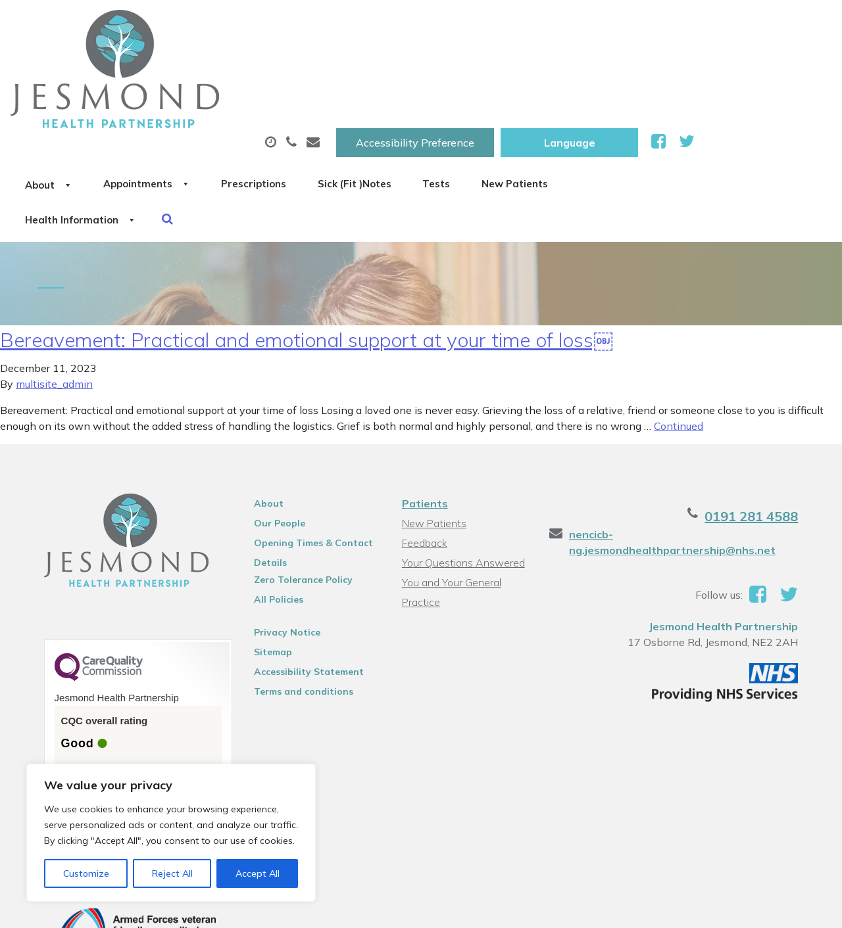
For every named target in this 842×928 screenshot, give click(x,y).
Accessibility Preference (552, 24)
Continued (678, 336)
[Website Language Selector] (706, 24)
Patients (424, 414)
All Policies (273, 510)
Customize (86, 873)
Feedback (424, 453)
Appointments (311, 65)
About (192, 65)
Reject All (172, 873)
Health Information (226, 111)
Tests (662, 65)
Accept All (257, 873)
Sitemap (268, 562)
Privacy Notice (282, 543)
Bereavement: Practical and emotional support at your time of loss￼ (306, 250)
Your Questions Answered (462, 473)
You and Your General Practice (451, 494)
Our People (274, 434)
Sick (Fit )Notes (560, 65)
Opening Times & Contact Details (308, 455)
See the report (87, 701)
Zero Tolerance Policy (298, 490)
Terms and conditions (298, 602)
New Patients (760, 65)
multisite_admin (54, 294)
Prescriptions (439, 65)
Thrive (798, 908)
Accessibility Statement (304, 582)
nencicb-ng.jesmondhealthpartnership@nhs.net (677, 452)
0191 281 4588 (764, 427)
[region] (171, 833)
